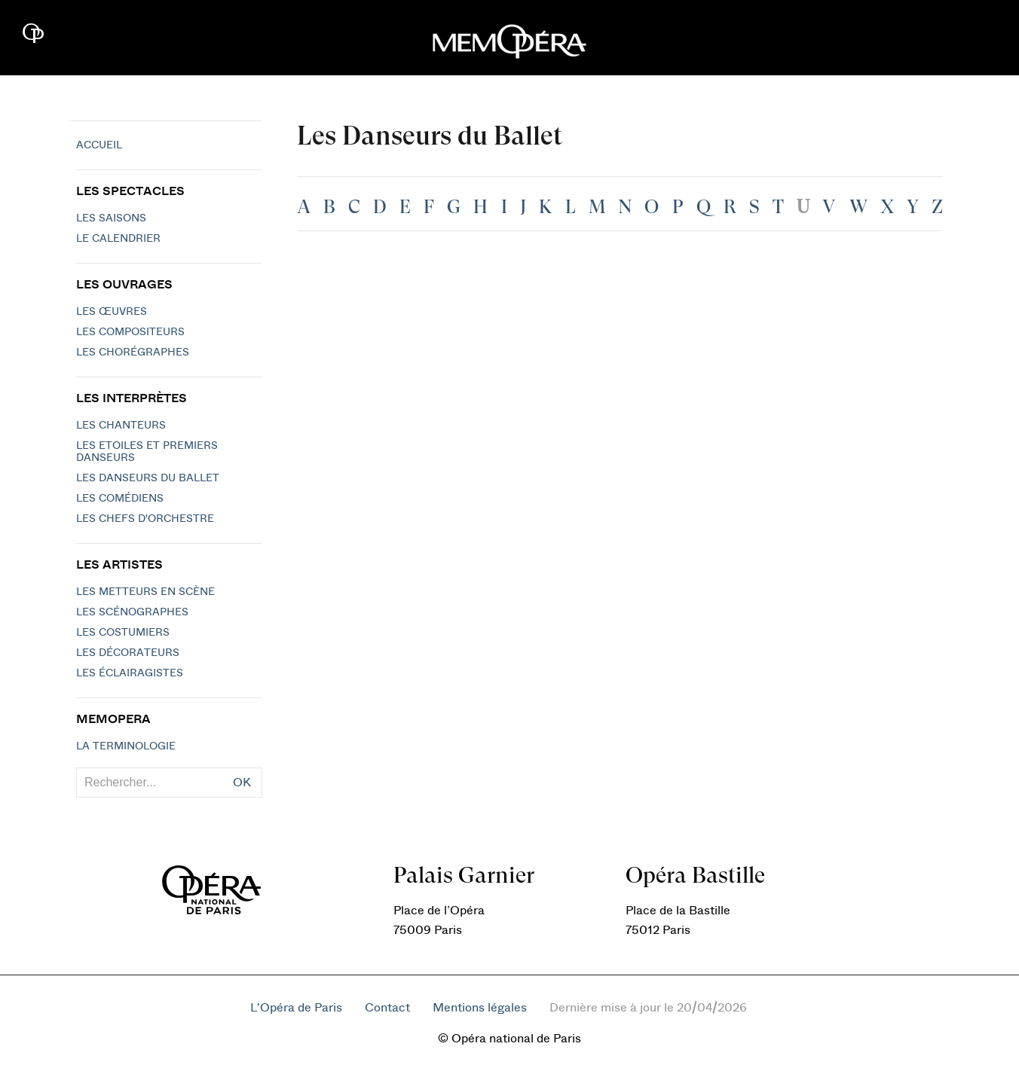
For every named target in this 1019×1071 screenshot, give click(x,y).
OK (242, 783)
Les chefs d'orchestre (145, 519)
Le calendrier (118, 238)
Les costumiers (123, 632)
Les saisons (111, 218)
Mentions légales (480, 1008)
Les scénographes (132, 612)
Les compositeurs (130, 332)
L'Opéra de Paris (296, 1008)
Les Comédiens (120, 498)
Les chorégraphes (132, 352)
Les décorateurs (127, 653)
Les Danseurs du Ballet (147, 478)
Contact (387, 1008)
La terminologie (126, 746)
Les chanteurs (121, 425)
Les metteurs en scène (145, 592)
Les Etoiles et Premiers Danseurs (147, 452)
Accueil (99, 145)
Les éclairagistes (129, 673)
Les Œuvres (111, 312)
